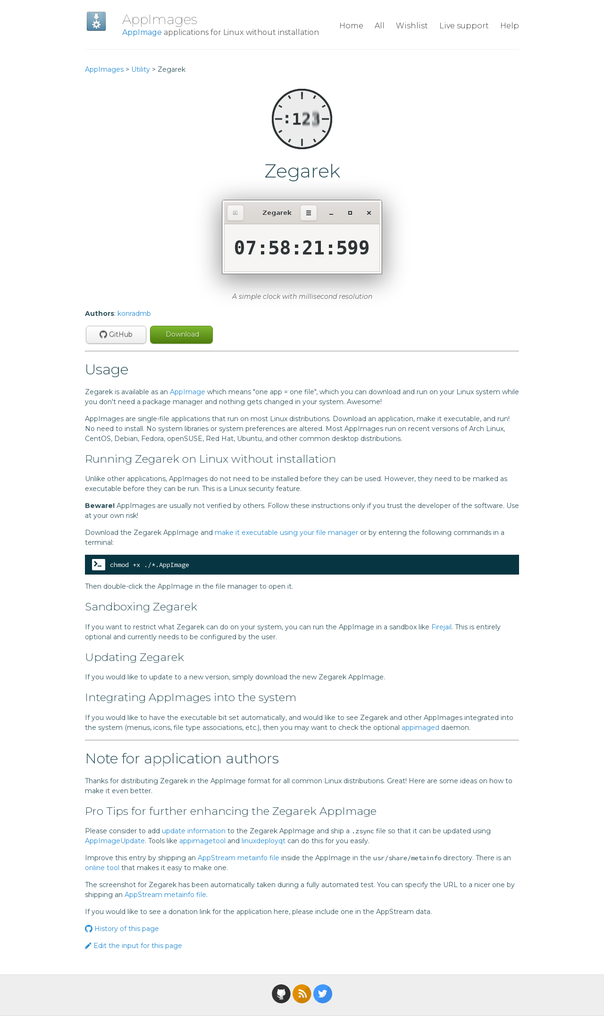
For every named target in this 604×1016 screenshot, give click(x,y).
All (380, 25)
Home (351, 25)
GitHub (116, 334)
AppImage (142, 32)
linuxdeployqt (263, 841)
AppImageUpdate (115, 841)
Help (509, 25)
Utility (140, 69)
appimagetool (202, 841)
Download (181, 334)
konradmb (134, 313)
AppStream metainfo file (238, 858)
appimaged (420, 727)
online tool (102, 868)
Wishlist (412, 25)
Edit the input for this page (133, 945)
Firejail (441, 627)
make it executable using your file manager (286, 532)
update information (194, 831)
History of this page (122, 928)
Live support (464, 25)
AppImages (159, 19)
